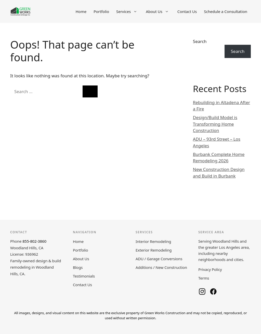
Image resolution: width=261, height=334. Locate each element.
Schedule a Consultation (225, 11)
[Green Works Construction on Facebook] (213, 291)
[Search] (90, 91)
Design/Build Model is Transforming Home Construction (215, 123)
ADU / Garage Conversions (159, 258)
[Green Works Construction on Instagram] (202, 291)
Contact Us (187, 11)
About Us (160, 11)
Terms (203, 278)
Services (129, 11)
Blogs (78, 267)
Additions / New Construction (161, 267)
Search (200, 41)
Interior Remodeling (153, 241)
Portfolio (101, 11)
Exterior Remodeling (154, 250)
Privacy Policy (210, 269)
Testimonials (84, 276)
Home (80, 11)
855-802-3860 (34, 241)
